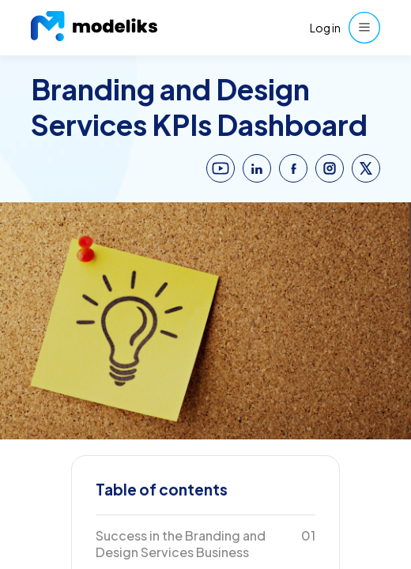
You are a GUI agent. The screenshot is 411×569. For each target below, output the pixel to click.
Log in (325, 28)
